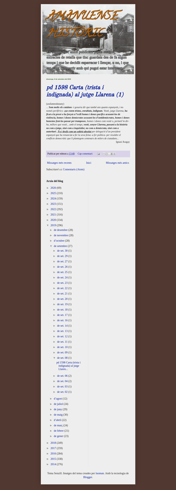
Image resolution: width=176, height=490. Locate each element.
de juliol (59, 403)
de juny (58, 409)
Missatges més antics (117, 162)
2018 (53, 442)
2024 (53, 198)
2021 (53, 214)
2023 (53, 203)
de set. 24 (62, 277)
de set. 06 (62, 375)
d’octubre (59, 240)
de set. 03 (62, 386)
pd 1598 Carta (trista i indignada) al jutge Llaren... (69, 366)
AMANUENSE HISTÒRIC (82, 26)
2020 (53, 219)
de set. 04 (62, 381)
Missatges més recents (59, 162)
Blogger (87, 477)
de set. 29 (62, 255)
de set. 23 (62, 282)
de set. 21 (62, 293)
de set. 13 (62, 330)
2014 (53, 464)
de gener (59, 436)
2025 (53, 193)
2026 (53, 187)
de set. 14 (62, 325)
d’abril (58, 419)
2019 (53, 225)
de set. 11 (62, 341)
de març (58, 425)
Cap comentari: (86, 153)
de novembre (61, 235)
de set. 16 (62, 320)
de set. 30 (62, 250)
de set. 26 (62, 266)
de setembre (61, 245)
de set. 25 (62, 272)
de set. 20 (62, 298)
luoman (100, 473)
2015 (53, 458)
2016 (53, 453)
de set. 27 (62, 261)
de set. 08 (62, 357)
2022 (53, 209)
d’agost (58, 398)
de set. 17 (62, 314)
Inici (88, 162)
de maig (58, 414)
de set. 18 (62, 309)
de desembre (61, 229)
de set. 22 (62, 288)
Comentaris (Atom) (73, 169)
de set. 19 (62, 304)
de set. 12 (62, 336)
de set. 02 (62, 391)
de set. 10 (62, 347)
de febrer (59, 430)
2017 (53, 448)
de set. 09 (62, 352)
